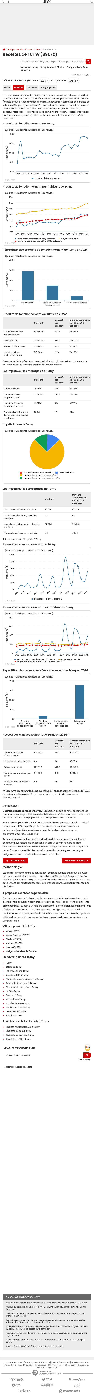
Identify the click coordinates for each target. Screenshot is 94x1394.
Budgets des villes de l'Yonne (21, 951)
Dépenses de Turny (76, 861)
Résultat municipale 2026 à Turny (23, 1027)
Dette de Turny (15, 861)
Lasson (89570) (13, 947)
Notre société (37, 1362)
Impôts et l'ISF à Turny (17, 975)
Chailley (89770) (14, 939)
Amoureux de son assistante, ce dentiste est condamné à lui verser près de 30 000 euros (46, 1303)
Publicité (46, 1362)
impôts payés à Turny (30, 539)
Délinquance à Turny (16, 1011)
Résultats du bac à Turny (18, 1031)
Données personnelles (79, 1362)
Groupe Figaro (83, 1365)
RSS (49, 1365)
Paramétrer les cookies (13, 1365)
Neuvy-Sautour (48, 67)
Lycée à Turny (13, 991)
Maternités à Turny (15, 999)
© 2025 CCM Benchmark (47, 1367)
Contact (54, 1362)
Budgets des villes (16, 50)
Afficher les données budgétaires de (20, 80)
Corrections (57, 1365)
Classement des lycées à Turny (22, 987)
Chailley (60, 67)
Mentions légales (69, 1365)
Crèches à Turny (14, 995)
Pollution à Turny (14, 1015)
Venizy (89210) (13, 931)
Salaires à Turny (14, 967)
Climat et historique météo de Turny (24, 979)
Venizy (35, 67)
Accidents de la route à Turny (21, 983)
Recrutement (64, 1362)
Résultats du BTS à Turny (18, 1039)
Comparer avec (58, 80)
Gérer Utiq (28, 1365)
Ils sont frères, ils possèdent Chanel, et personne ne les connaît (34, 1346)
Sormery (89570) (15, 943)
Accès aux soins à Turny (18, 1007)
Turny (37, 50)
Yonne (29, 50)
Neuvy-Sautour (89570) (18, 935)
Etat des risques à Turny (18, 1003)
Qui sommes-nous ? (14, 1362)
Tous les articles (39, 1365)
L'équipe (27, 1362)
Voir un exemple (85, 1060)
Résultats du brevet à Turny (20, 1035)
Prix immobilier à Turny (17, 971)
